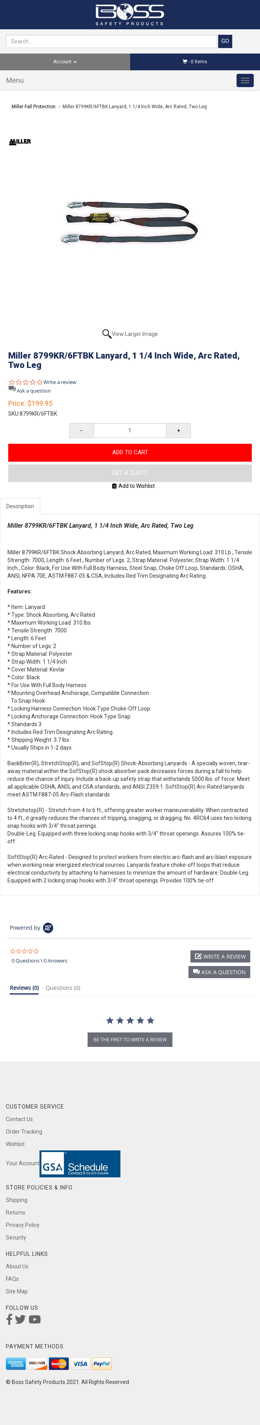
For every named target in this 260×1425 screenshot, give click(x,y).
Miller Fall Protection (34, 106)
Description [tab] (20, 506)
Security (16, 1237)
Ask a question (34, 391)
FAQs (12, 1279)
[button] (219, 972)
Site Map (17, 1291)
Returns (15, 1212)
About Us (17, 1266)
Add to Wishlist (133, 486)
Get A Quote (130, 473)
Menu (15, 80)
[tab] (24, 989)
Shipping (16, 1200)
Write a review (59, 382)
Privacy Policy (22, 1225)
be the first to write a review (130, 1039)
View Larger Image (135, 334)
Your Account (22, 1163)
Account (65, 61)
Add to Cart (130, 452)
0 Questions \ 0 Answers (39, 960)
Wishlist (15, 1144)
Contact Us (19, 1119)
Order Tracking (24, 1132)
